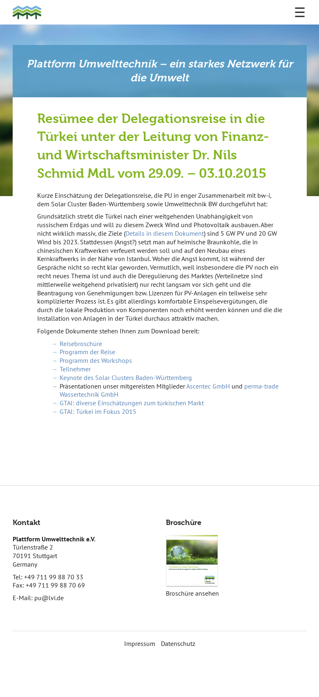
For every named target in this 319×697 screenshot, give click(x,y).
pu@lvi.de (49, 598)
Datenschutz (178, 643)
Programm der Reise (87, 352)
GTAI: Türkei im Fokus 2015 (98, 411)
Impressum (139, 643)
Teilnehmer (75, 369)
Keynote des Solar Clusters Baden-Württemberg (126, 377)
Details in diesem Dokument (164, 233)
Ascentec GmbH (208, 386)
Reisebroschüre (81, 344)
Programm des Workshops (96, 360)
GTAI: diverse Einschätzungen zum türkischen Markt (132, 403)
